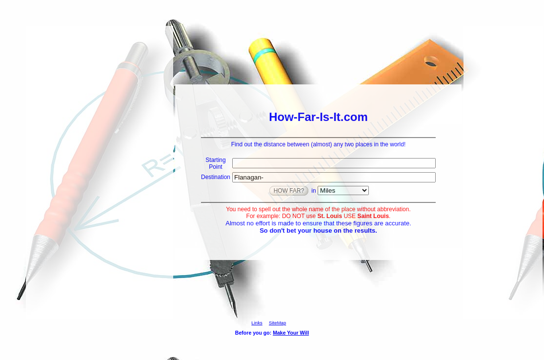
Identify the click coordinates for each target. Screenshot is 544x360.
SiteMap (277, 322)
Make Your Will (291, 333)
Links (256, 322)
